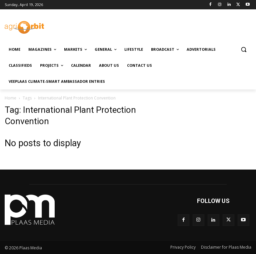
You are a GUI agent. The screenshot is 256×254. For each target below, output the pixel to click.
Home (10, 98)
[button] (243, 49)
